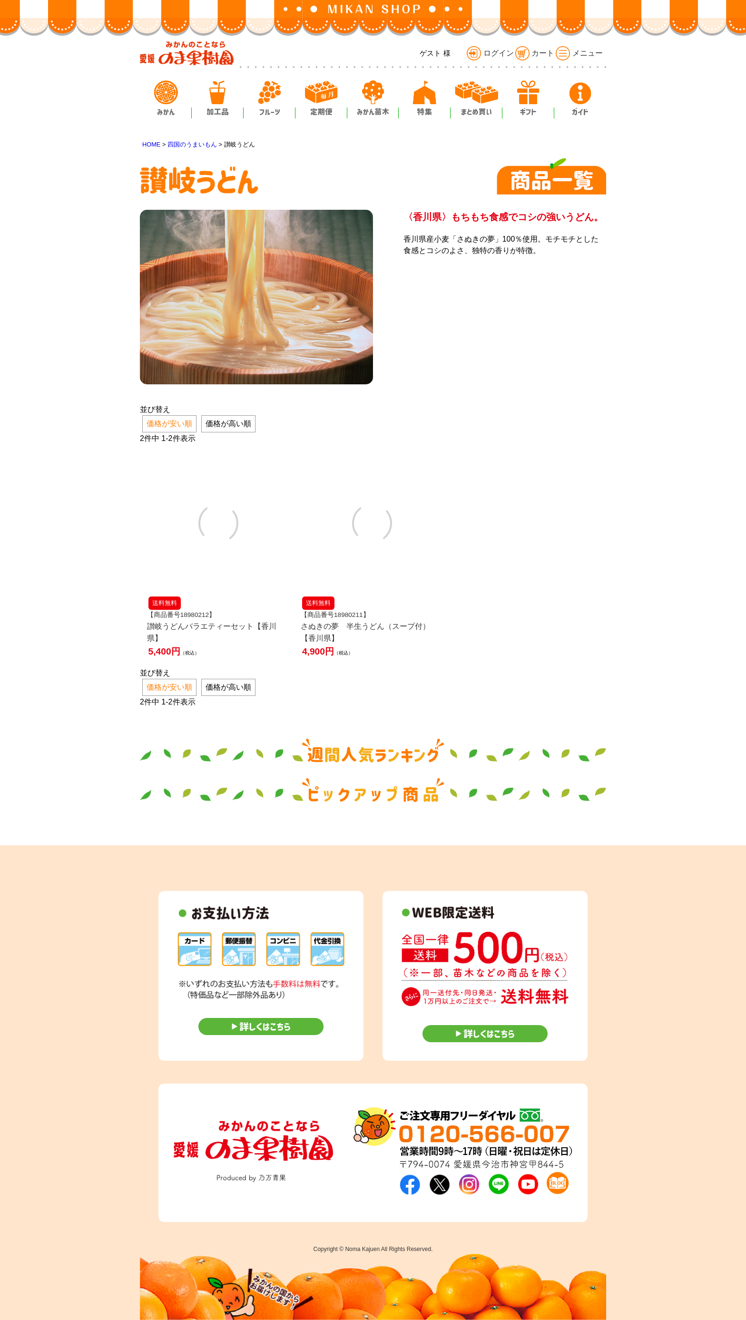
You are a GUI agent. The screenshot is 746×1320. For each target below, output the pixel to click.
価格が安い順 (169, 424)
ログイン (490, 53)
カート (534, 53)
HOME (151, 144)
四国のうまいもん (192, 144)
